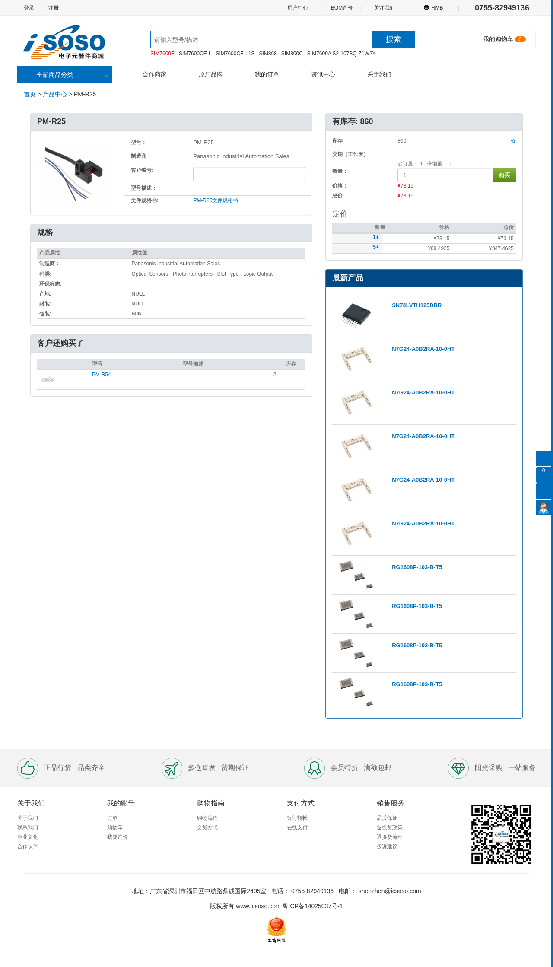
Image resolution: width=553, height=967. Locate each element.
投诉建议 (387, 846)
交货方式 (207, 827)
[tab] (171, 344)
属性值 (139, 253)
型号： (138, 142)
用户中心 (297, 7)
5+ (376, 247)
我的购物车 (498, 38)
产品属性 (49, 253)
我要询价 (117, 837)
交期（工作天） (350, 154)
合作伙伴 (27, 846)
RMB (437, 7)
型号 (97, 364)
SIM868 (267, 54)
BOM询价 (342, 8)
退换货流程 (390, 837)
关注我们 (385, 7)
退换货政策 (390, 827)
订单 (112, 818)
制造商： (141, 156)
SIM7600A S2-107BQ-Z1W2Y (341, 54)
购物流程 (207, 818)
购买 (504, 175)
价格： (340, 186)
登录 (29, 8)
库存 (291, 364)
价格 (444, 227)
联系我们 (27, 827)
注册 (53, 8)
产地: (45, 294)
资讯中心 (323, 74)
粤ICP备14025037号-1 (313, 906)
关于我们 (379, 74)
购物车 (115, 827)
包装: (45, 314)
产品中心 (55, 94)
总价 (508, 227)
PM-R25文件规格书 (215, 200)
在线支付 (297, 827)
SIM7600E (162, 54)
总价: (338, 196)
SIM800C (292, 54)
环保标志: (50, 284)
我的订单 (267, 74)
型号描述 (193, 364)
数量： (340, 171)
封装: (45, 304)
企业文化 (27, 837)
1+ (376, 237)
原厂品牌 (211, 74)
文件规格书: (145, 200)
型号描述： (144, 188)
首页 (30, 94)
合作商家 (155, 74)
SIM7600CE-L (195, 54)
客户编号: (142, 170)
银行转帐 (297, 818)
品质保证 (387, 818)
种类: (45, 274)
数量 (380, 227)
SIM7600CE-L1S (235, 54)
